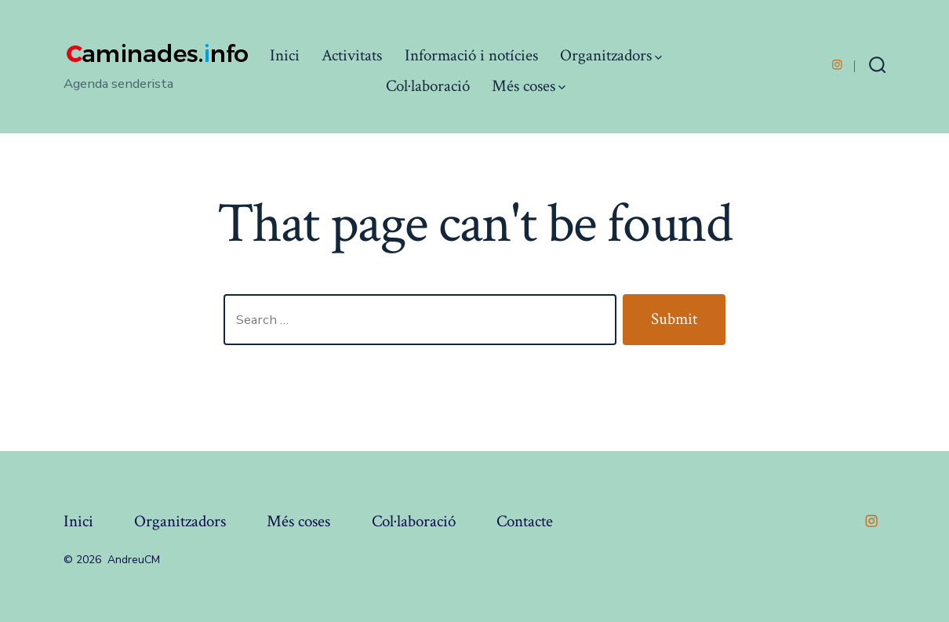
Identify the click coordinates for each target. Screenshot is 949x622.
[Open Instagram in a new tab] (837, 65)
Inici (285, 55)
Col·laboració (428, 85)
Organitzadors (611, 55)
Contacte (524, 521)
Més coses (528, 85)
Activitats (352, 55)
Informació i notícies (471, 55)
